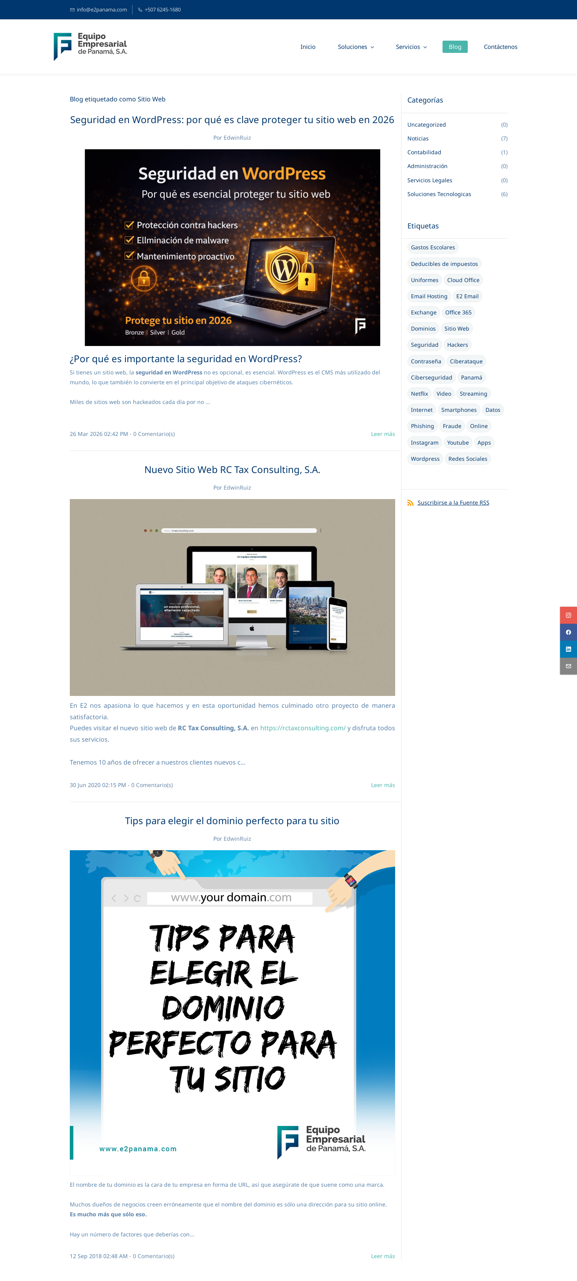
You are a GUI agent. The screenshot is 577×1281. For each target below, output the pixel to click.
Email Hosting (429, 296)
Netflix (419, 394)
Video (444, 394)
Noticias (418, 138)
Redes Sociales (467, 459)
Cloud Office (463, 280)
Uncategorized (426, 125)
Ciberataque (466, 361)
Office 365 (458, 312)
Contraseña (426, 361)
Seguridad (425, 345)
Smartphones (459, 410)
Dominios (423, 329)
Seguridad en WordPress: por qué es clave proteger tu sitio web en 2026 (232, 119)
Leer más (383, 434)
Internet (422, 410)
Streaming (473, 394)
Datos (493, 410)
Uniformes (425, 280)
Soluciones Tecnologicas (439, 194)
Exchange (424, 312)
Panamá (471, 377)
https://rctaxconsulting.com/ (303, 728)
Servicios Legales (429, 180)
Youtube (458, 443)
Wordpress (425, 459)
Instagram (425, 443)
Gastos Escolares (433, 247)
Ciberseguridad (431, 377)
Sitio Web (456, 329)
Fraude (452, 426)
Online (479, 426)
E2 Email (467, 296)
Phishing (422, 426)
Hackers (457, 345)
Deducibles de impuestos (444, 263)
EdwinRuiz (237, 138)
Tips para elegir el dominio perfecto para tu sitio (232, 820)
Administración (427, 166)
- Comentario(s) (152, 434)
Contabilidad (424, 152)
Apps (484, 443)
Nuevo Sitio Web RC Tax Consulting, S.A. (232, 469)
